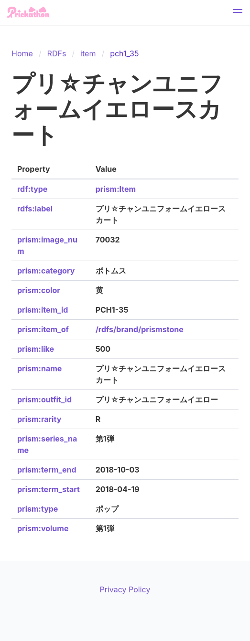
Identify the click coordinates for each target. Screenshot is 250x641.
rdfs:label (35, 208)
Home (22, 53)
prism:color (38, 290)
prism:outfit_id (44, 399)
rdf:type (32, 189)
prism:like (35, 349)
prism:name (39, 368)
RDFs (56, 53)
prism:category (46, 270)
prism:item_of (43, 329)
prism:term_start (48, 489)
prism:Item (116, 189)
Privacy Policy (125, 589)
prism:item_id (42, 310)
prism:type (37, 509)
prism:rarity (39, 419)
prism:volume (42, 528)
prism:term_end (46, 469)
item (88, 53)
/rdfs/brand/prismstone (140, 329)
